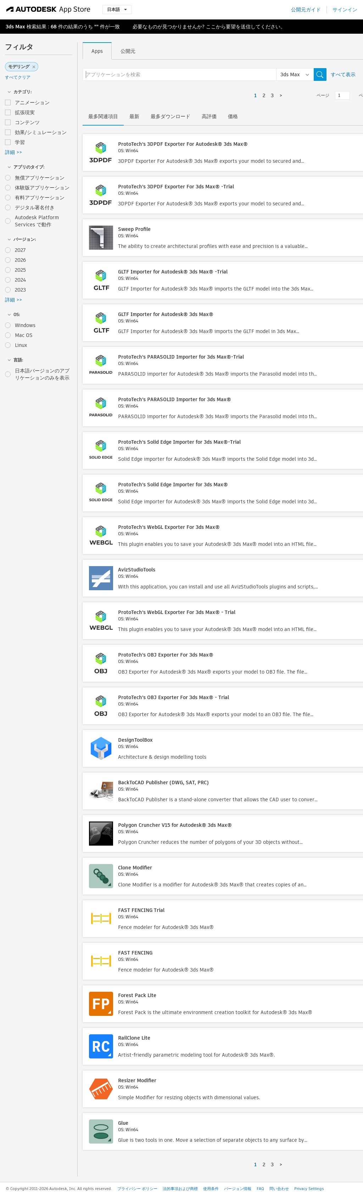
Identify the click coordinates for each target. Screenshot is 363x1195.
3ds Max (15, 26)
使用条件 (211, 1188)
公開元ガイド (306, 9)
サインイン (345, 9)
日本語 (117, 9)
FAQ (260, 1188)
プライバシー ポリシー (137, 1188)
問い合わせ (279, 1188)
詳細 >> (13, 152)
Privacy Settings (309, 1188)
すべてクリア (17, 77)
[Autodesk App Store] (48, 9)
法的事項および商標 (180, 1188)
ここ (211, 26)
